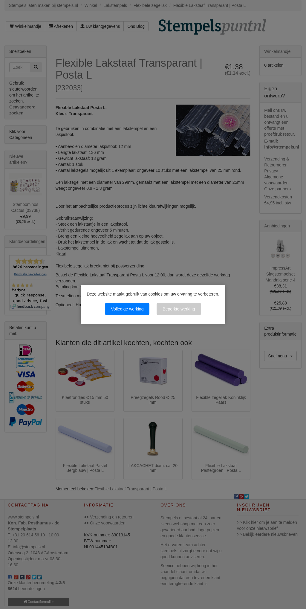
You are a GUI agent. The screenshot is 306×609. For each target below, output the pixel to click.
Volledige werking (127, 309)
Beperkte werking (179, 309)
